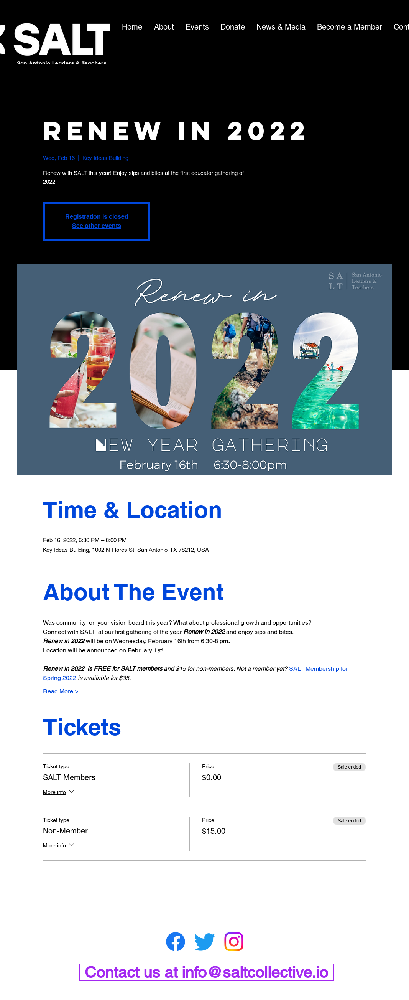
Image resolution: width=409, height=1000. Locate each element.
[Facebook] (175, 941)
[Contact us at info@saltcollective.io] (206, 972)
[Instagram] (233, 941)
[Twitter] (204, 941)
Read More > (60, 691)
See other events (96, 225)
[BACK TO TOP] (366, 994)
